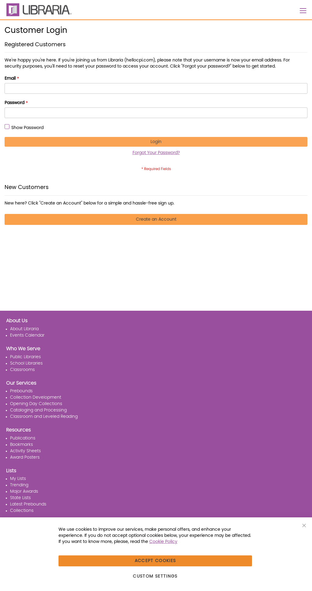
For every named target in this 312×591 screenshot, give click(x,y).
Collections (22, 511)
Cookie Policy (163, 542)
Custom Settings (155, 576)
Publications (22, 438)
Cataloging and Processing (38, 410)
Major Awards (24, 491)
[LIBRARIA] (38, 9)
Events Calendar (27, 335)
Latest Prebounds (28, 504)
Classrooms (22, 370)
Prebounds (21, 391)
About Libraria (24, 329)
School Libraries (26, 363)
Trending (19, 485)
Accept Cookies (155, 561)
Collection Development (35, 397)
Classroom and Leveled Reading (44, 416)
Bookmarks (21, 444)
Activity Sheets (25, 451)
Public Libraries (25, 357)
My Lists (18, 479)
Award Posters (25, 457)
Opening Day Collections (36, 404)
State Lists (20, 498)
